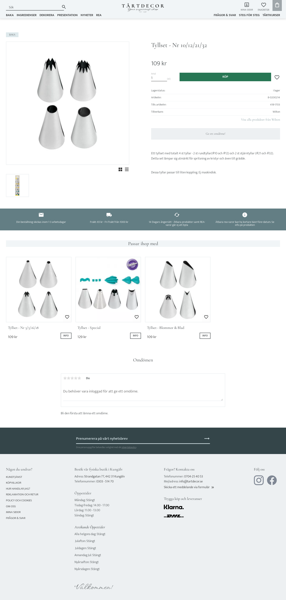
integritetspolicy (129, 447)
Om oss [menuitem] (11, 506)
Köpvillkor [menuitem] (13, 482)
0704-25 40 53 (193, 476)
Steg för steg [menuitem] (249, 15)
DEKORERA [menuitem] (47, 15)
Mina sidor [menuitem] (246, 10)
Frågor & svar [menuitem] (225, 15)
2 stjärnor (68, 378)
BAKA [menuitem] (10, 15)
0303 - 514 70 (105, 481)
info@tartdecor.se (191, 481)
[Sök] (64, 7)
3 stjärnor (72, 378)
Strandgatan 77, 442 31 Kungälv (104, 476)
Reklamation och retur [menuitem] (22, 494)
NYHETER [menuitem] (87, 15)
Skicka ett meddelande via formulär (189, 487)
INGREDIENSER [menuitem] (27, 15)
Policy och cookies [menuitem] (19, 500)
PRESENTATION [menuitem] (67, 15)
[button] (263, 7)
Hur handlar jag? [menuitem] (18, 488)
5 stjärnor (79, 378)
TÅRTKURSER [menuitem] (271, 15)
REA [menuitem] (98, 15)
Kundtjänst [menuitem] (14, 476)
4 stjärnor (75, 378)
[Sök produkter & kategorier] (33, 7)
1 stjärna (65, 378)
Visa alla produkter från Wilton (260, 120)
